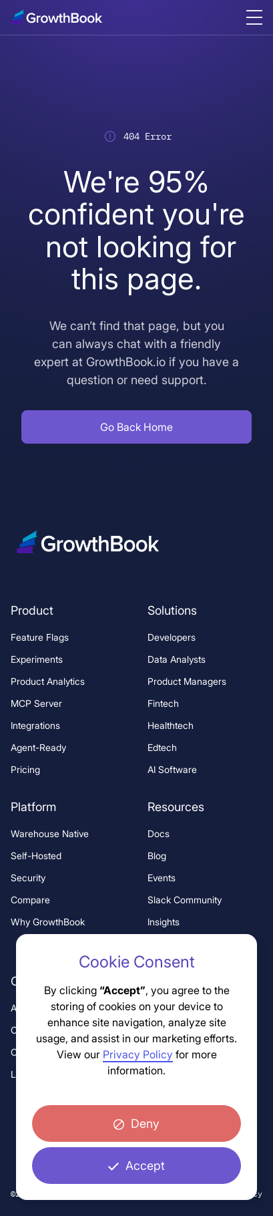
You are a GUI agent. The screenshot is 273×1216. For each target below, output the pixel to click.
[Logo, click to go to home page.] (61, 16)
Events (162, 877)
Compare (30, 899)
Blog (157, 855)
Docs (159, 833)
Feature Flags (40, 637)
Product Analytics (48, 681)
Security (28, 877)
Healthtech (171, 725)
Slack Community (185, 899)
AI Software (172, 769)
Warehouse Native (50, 833)
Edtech (162, 747)
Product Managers (187, 681)
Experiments (37, 659)
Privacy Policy (138, 1054)
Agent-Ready (38, 747)
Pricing (25, 769)
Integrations (35, 725)
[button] (136, 427)
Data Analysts (177, 659)
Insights (164, 921)
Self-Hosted (36, 855)
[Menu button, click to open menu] (254, 17)
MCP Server (36, 703)
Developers (172, 637)
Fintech (163, 703)
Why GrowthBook (48, 921)
